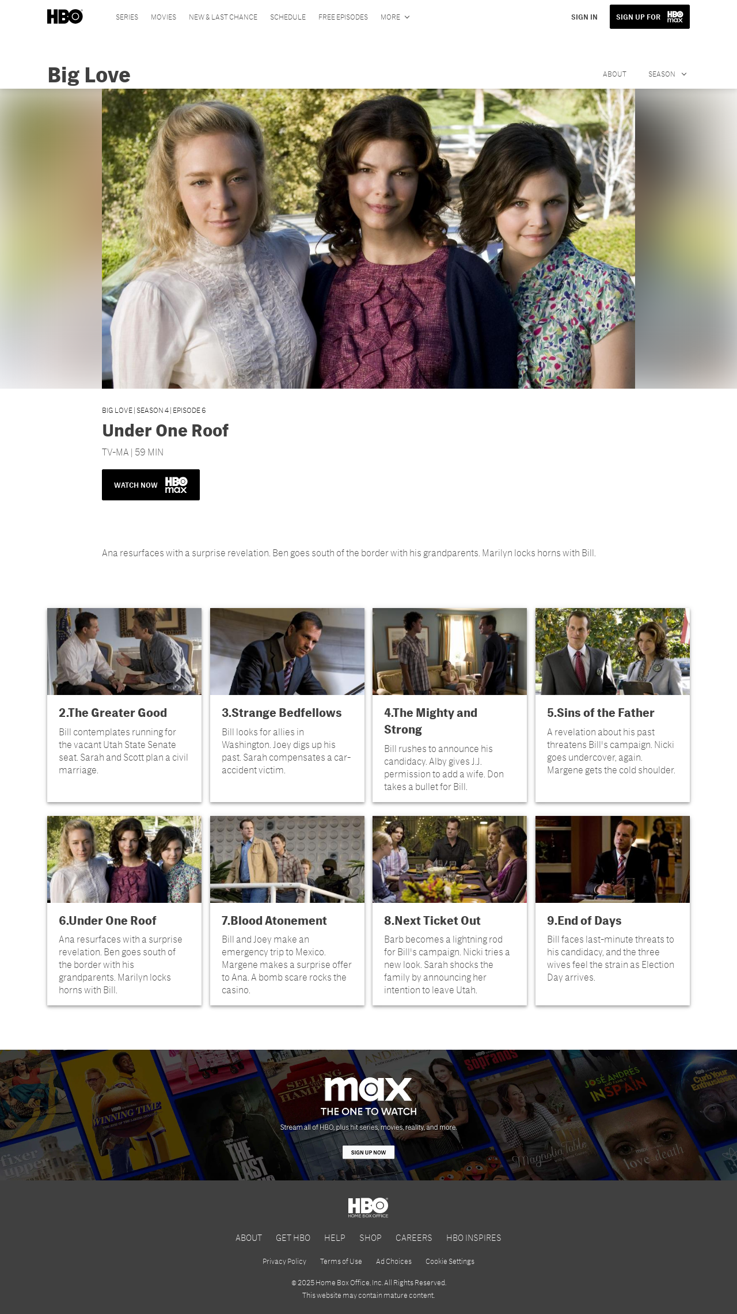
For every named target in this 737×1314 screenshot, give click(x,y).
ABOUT (248, 1237)
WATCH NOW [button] (151, 485)
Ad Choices (394, 1261)
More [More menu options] (390, 17)
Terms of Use (341, 1261)
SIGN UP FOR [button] (638, 17)
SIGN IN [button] (584, 17)
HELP (334, 1237)
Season (662, 74)
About (614, 74)
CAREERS (414, 1237)
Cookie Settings (450, 1261)
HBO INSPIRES (474, 1237)
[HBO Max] (368, 1115)
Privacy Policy (284, 1261)
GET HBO (293, 1237)
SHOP (370, 1237)
